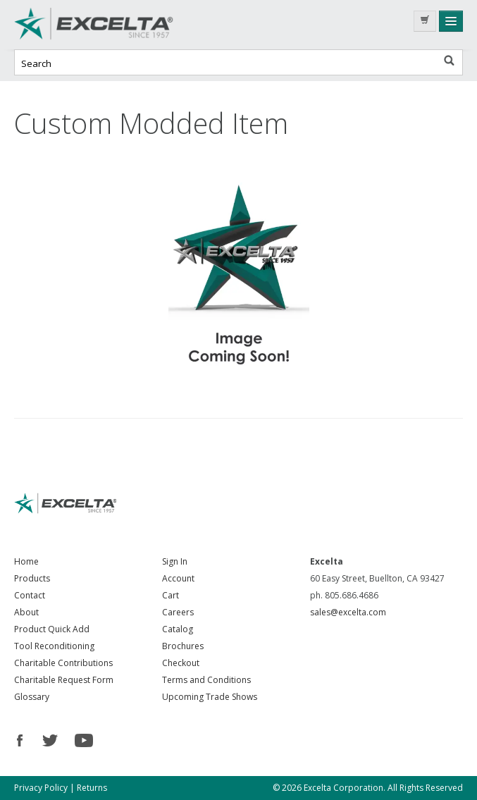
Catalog (177, 629)
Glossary (31, 697)
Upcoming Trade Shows (209, 697)
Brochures (183, 646)
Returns (92, 788)
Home (26, 561)
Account (178, 578)
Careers (178, 612)
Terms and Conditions (206, 680)
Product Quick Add (51, 629)
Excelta (119, 24)
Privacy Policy (41, 788)
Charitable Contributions (63, 663)
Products (32, 578)
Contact (29, 595)
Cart (170, 595)
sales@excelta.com (348, 612)
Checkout (180, 663)
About (26, 612)
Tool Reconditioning (54, 646)
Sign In (174, 561)
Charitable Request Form (63, 680)
